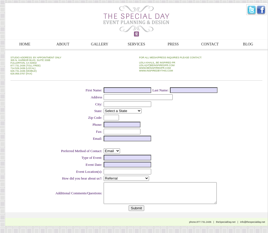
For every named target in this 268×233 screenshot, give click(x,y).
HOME (24, 44)
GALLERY (99, 44)
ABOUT (62, 44)
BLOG (248, 44)
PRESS (173, 44)
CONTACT (210, 44)
